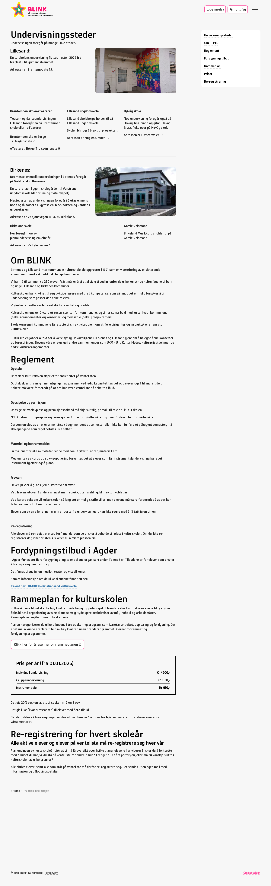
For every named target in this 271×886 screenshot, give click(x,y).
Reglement (211, 51)
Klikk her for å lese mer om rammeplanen (47, 644)
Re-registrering (215, 81)
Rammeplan (212, 66)
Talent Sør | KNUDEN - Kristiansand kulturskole (44, 586)
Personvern (51, 872)
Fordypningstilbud (216, 58)
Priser (208, 74)
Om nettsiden (251, 872)
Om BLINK (211, 43)
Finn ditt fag (237, 9)
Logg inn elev (215, 9)
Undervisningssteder (218, 35)
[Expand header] (255, 9)
